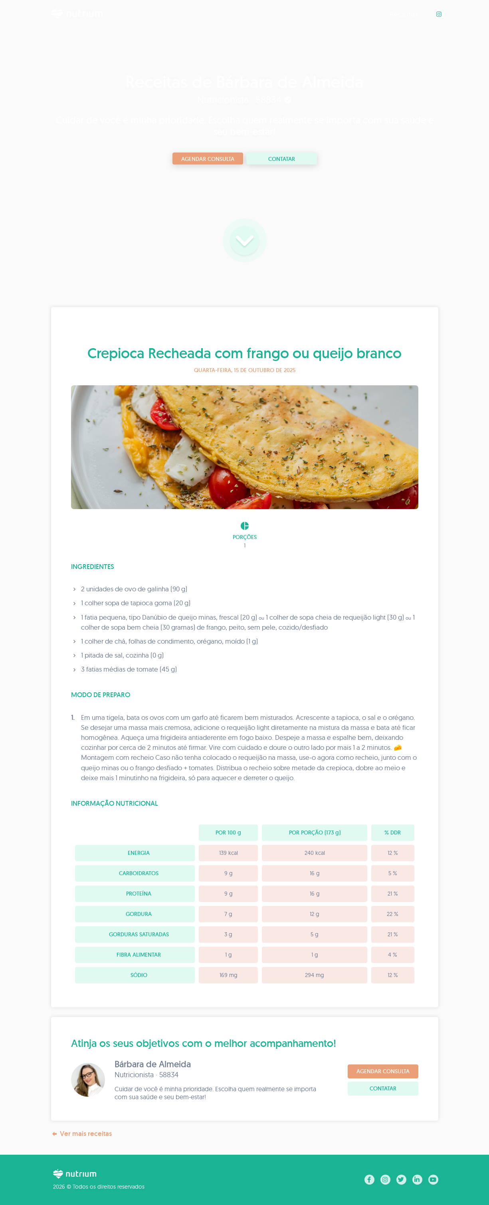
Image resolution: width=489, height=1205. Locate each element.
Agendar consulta (207, 159)
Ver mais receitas (81, 1134)
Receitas (404, 14)
